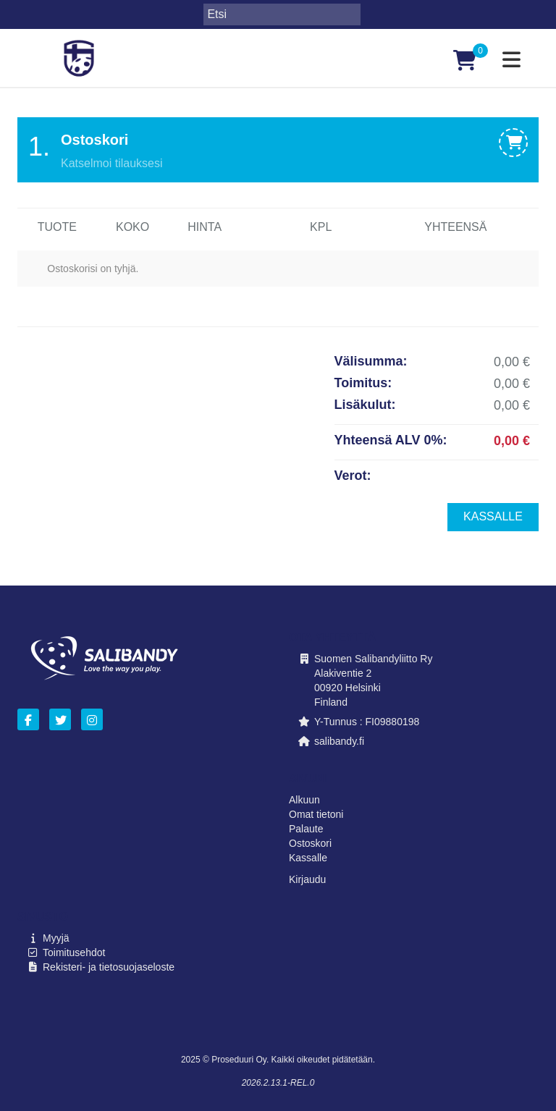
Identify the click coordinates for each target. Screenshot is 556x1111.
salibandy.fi (339, 741)
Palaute (306, 829)
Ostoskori (310, 843)
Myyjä (56, 938)
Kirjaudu (307, 879)
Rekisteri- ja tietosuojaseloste (108, 967)
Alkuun (304, 800)
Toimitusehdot (74, 952)
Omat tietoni (316, 814)
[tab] (278, 149)
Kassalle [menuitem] (493, 516)
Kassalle (308, 857)
